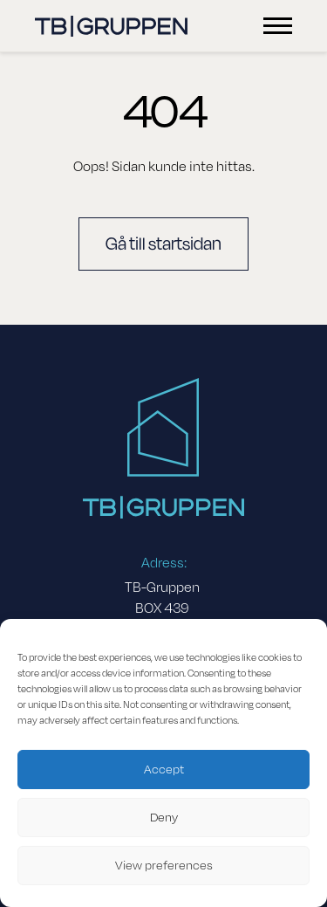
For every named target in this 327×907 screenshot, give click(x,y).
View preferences (164, 865)
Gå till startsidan (163, 244)
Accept (164, 769)
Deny (164, 817)
